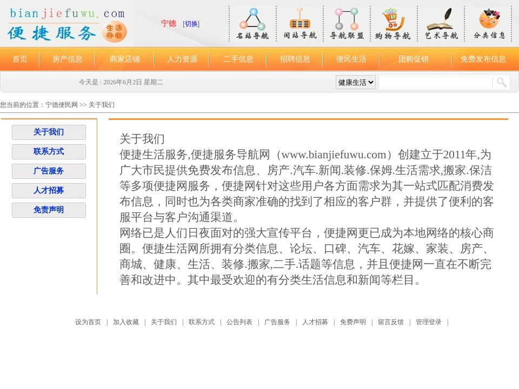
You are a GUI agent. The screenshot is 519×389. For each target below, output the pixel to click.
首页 (20, 59)
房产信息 (67, 59)
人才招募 (49, 190)
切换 (191, 24)
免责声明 (49, 210)
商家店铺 (125, 59)
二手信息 (238, 59)
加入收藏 (126, 322)
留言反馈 (391, 322)
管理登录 (429, 322)
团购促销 (413, 59)
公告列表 (239, 322)
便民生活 (351, 59)
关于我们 (102, 105)
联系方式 (49, 151)
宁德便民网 (62, 105)
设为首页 (88, 322)
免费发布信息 (483, 59)
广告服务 (49, 171)
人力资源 (182, 59)
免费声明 (353, 322)
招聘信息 (295, 59)
